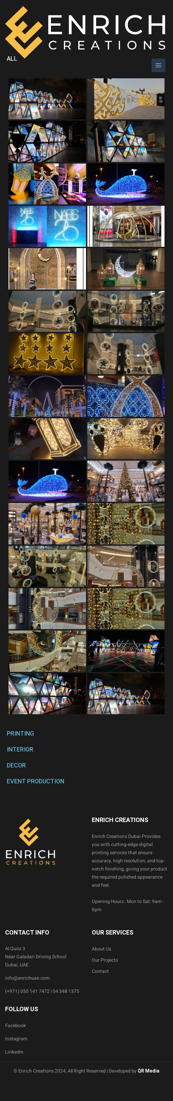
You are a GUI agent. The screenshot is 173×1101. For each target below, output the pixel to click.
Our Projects (105, 960)
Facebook (15, 1025)
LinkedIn (14, 1052)
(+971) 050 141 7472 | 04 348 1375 (42, 991)
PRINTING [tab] (20, 733)
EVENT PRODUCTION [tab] (35, 781)
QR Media (148, 1071)
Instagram (16, 1038)
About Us (101, 949)
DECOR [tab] (16, 765)
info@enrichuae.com (27, 978)
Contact (100, 971)
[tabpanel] (86, 396)
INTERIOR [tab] (20, 749)
